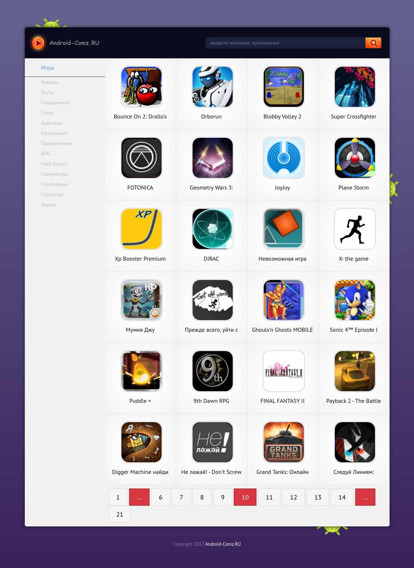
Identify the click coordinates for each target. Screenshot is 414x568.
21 (120, 514)
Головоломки (55, 102)
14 (342, 497)
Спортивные (54, 184)
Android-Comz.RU (223, 544)
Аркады (49, 82)
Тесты (47, 92)
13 (318, 497)
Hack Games (54, 163)
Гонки (47, 112)
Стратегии (52, 194)
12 (293, 497)
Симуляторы (54, 174)
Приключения (56, 143)
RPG (45, 153)
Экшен (48, 204)
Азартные (51, 123)
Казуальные (54, 133)
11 (269, 497)
